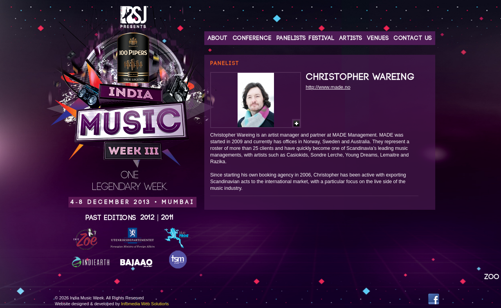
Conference (252, 38)
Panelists (291, 38)
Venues (378, 38)
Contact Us (412, 38)
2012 (148, 217)
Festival (321, 38)
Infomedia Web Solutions (145, 303)
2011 (167, 217)
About (218, 38)
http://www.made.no (328, 87)
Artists (350, 38)
